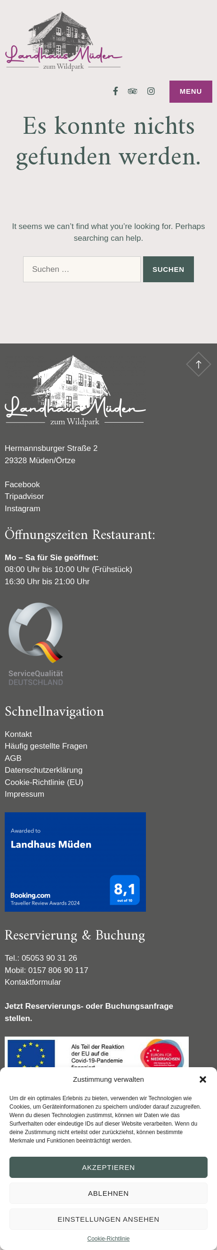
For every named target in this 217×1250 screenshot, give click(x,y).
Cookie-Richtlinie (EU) (44, 782)
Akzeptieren (108, 1167)
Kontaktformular (33, 982)
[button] (203, 1079)
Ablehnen (108, 1193)
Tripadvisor (24, 496)
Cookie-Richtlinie (108, 1238)
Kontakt (18, 734)
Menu (191, 91)
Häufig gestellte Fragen (46, 746)
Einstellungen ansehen (108, 1219)
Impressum (24, 794)
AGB (13, 758)
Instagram (22, 508)
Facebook (22, 484)
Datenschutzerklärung (43, 770)
